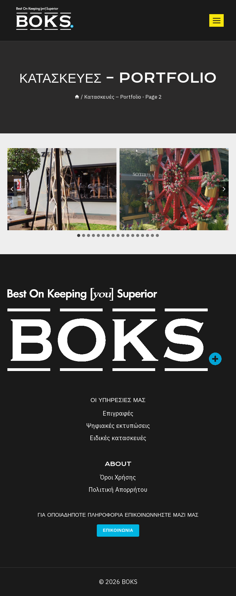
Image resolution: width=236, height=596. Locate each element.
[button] (61, 189)
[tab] (78, 235)
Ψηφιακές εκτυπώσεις (118, 425)
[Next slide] (224, 189)
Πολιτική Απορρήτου (118, 489)
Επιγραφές (118, 413)
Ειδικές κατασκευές (118, 438)
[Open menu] (216, 20)
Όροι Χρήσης (118, 477)
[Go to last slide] (12, 189)
